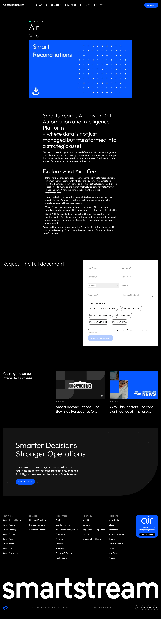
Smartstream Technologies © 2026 (51, 608)
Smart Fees (124, 315)
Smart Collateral (100, 315)
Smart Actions (98, 322)
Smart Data (119, 322)
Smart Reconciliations (103, 308)
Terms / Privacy (102, 608)
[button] (31, 36)
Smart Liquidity (131, 308)
